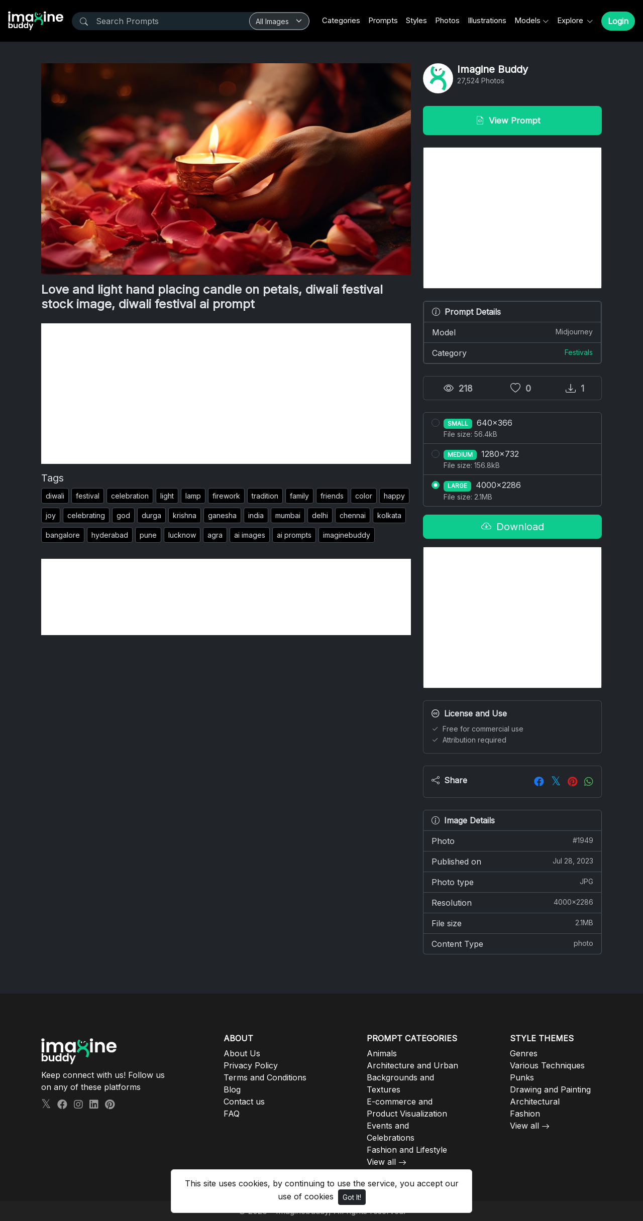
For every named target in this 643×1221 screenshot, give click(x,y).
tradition (265, 496)
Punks (522, 1077)
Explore (571, 20)
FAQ (232, 1114)
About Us (242, 1053)
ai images (249, 535)
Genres (524, 1053)
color (363, 496)
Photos (447, 20)
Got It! (352, 1197)
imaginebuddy (346, 535)
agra (215, 535)
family (299, 496)
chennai (353, 515)
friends (332, 496)
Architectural (535, 1101)
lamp (193, 496)
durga (151, 515)
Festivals (579, 352)
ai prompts (294, 535)
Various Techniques (547, 1065)
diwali (55, 496)
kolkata (389, 515)
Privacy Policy (251, 1065)
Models (527, 20)
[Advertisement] (226, 393)
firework (226, 496)
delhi (320, 515)
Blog (232, 1089)
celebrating (86, 515)
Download (512, 527)
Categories (341, 20)
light (167, 496)
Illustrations (487, 20)
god (123, 515)
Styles (416, 20)
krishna (184, 515)
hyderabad (109, 535)
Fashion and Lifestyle (407, 1150)
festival (87, 496)
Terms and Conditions (265, 1077)
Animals (382, 1053)
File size (512, 922)
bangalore (63, 535)
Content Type (512, 943)
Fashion (525, 1114)
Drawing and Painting (550, 1089)
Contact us (244, 1101)
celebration (130, 496)
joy (51, 515)
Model (512, 331)
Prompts (383, 20)
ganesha (222, 515)
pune (148, 535)
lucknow (182, 535)
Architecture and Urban (412, 1065)
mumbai (287, 515)
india (256, 515)
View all (381, 1162)
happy (394, 496)
